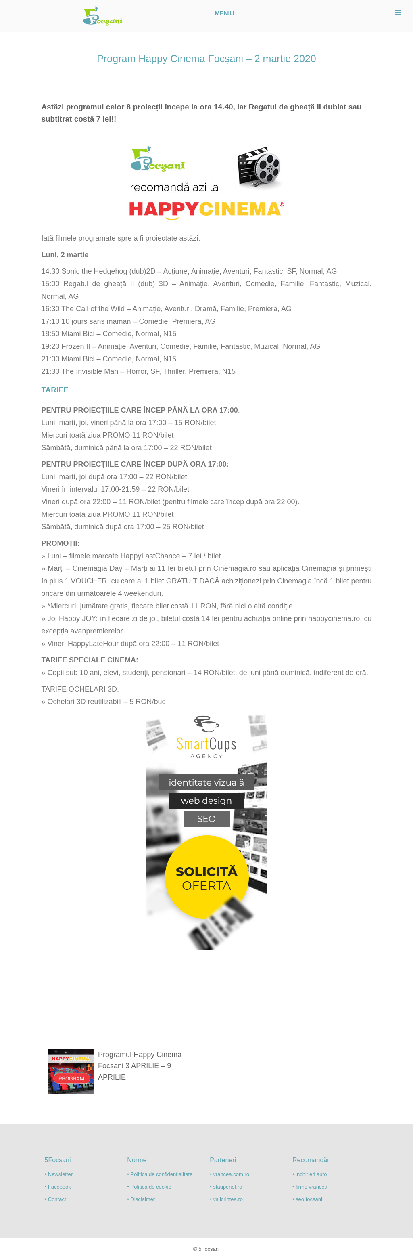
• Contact (55, 1199)
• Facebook (58, 1187)
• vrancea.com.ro (229, 1174)
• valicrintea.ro (226, 1199)
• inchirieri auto (309, 1174)
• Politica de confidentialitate (159, 1174)
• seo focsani (307, 1199)
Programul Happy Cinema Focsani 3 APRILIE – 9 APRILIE (139, 1065)
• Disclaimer (141, 1199)
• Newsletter (59, 1174)
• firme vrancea (309, 1187)
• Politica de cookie (149, 1187)
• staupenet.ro (226, 1187)
